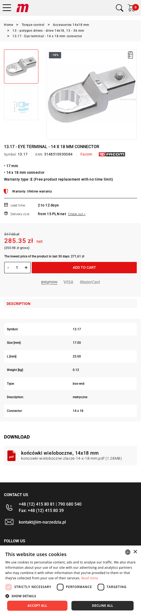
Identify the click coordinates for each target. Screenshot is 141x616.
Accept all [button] (37, 605)
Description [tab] (18, 304)
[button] (70, 596)
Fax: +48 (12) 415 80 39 (41, 510)
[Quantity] (17, 267)
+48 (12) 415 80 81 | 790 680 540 (50, 504)
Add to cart (84, 267)
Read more (89, 578)
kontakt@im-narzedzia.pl (42, 522)
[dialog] (70, 581)
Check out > (76, 214)
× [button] (135, 552)
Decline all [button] (102, 605)
